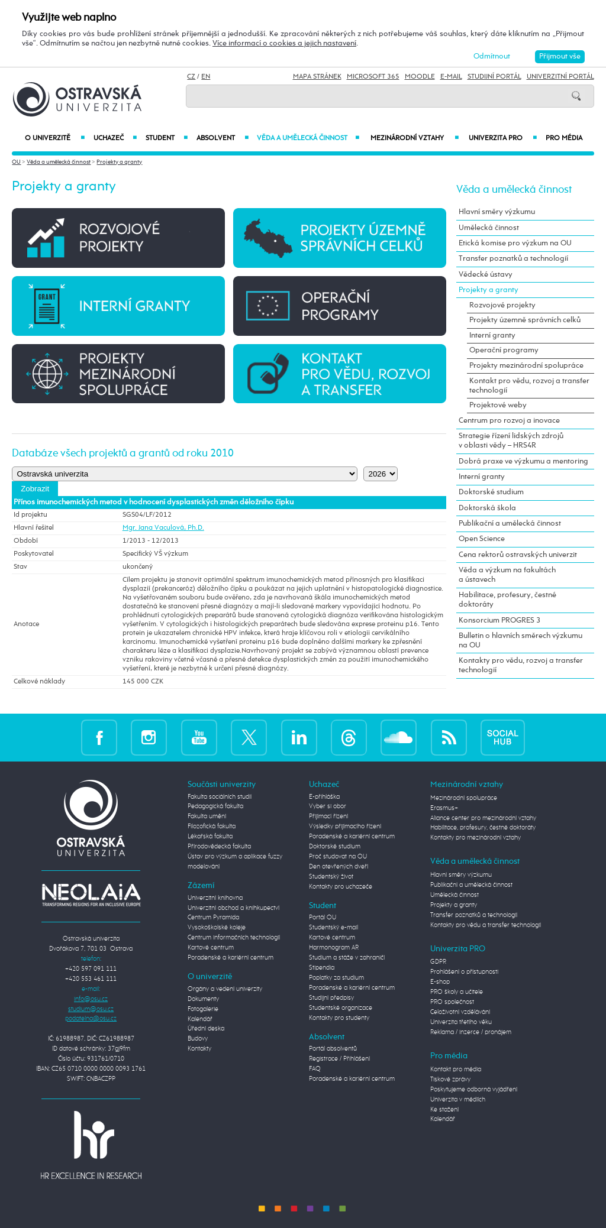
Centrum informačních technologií (234, 937)
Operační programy (504, 350)
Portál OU (322, 917)
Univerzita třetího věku (461, 1022)
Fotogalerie (203, 1009)
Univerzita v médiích (457, 1099)
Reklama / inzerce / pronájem (470, 1032)
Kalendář (200, 1019)
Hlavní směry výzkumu (497, 212)
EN (205, 76)
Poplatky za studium (336, 977)
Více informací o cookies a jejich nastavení (284, 43)
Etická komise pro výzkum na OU (515, 243)
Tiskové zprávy (450, 1079)
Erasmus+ (444, 808)
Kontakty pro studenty (339, 1018)
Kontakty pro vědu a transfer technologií (485, 925)
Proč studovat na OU (338, 856)
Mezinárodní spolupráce (463, 798)
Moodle (420, 76)
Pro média (564, 138)
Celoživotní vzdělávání (460, 1012)
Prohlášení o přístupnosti (464, 972)
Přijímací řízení (328, 816)
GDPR (438, 961)
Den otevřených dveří (338, 866)
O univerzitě (55, 138)
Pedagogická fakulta (215, 806)
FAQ (315, 1069)
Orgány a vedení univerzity (225, 989)
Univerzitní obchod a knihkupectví (233, 908)
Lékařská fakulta (210, 836)
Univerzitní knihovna (215, 898)
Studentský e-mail (333, 927)
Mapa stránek (317, 76)
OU (16, 162)
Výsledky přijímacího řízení (345, 826)
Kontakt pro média (455, 1069)
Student (167, 138)
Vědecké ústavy (485, 274)
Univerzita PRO (503, 138)
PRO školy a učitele (456, 992)
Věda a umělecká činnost (308, 138)
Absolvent (222, 138)
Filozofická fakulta (212, 826)
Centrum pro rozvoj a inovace (509, 421)
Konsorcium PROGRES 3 (499, 620)
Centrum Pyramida (213, 917)
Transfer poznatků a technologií (513, 259)
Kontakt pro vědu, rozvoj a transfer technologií (529, 385)
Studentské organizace (340, 1008)
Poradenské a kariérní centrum (230, 957)
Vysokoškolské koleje (217, 927)
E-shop (440, 982)
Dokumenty (203, 999)
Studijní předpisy (331, 998)
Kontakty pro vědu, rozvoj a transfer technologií (521, 665)
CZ (191, 76)
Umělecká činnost (489, 228)
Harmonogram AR (334, 947)
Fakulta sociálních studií (220, 797)
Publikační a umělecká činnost (510, 523)
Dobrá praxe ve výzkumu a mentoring (523, 461)
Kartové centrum (211, 947)
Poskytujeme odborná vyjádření (473, 1089)
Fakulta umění (207, 816)
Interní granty (492, 335)
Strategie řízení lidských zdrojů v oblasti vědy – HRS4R (511, 440)
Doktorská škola (487, 508)
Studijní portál (494, 76)
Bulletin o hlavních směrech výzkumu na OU (520, 640)
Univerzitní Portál (560, 76)
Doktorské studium (491, 492)
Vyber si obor (327, 806)
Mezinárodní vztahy (414, 138)
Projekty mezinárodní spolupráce (526, 366)
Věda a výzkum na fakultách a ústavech (507, 575)
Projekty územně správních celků (525, 320)
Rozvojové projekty (502, 305)
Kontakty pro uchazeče (340, 886)
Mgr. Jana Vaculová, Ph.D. (163, 528)
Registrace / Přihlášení (339, 1058)
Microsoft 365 (373, 76)
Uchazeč (115, 138)
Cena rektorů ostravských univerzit (518, 555)
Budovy (198, 1038)
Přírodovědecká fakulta (219, 846)
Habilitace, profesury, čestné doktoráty (507, 599)
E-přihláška (324, 797)
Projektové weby (498, 405)
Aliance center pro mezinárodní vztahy (483, 818)
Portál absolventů (333, 1048)
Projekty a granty (119, 162)
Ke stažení (444, 1109)
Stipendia (321, 967)
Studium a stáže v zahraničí (347, 957)
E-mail (451, 76)
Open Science (482, 539)
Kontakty (199, 1048)
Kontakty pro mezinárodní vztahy (475, 837)
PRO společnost (452, 1002)
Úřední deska (206, 1028)
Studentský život (331, 876)
